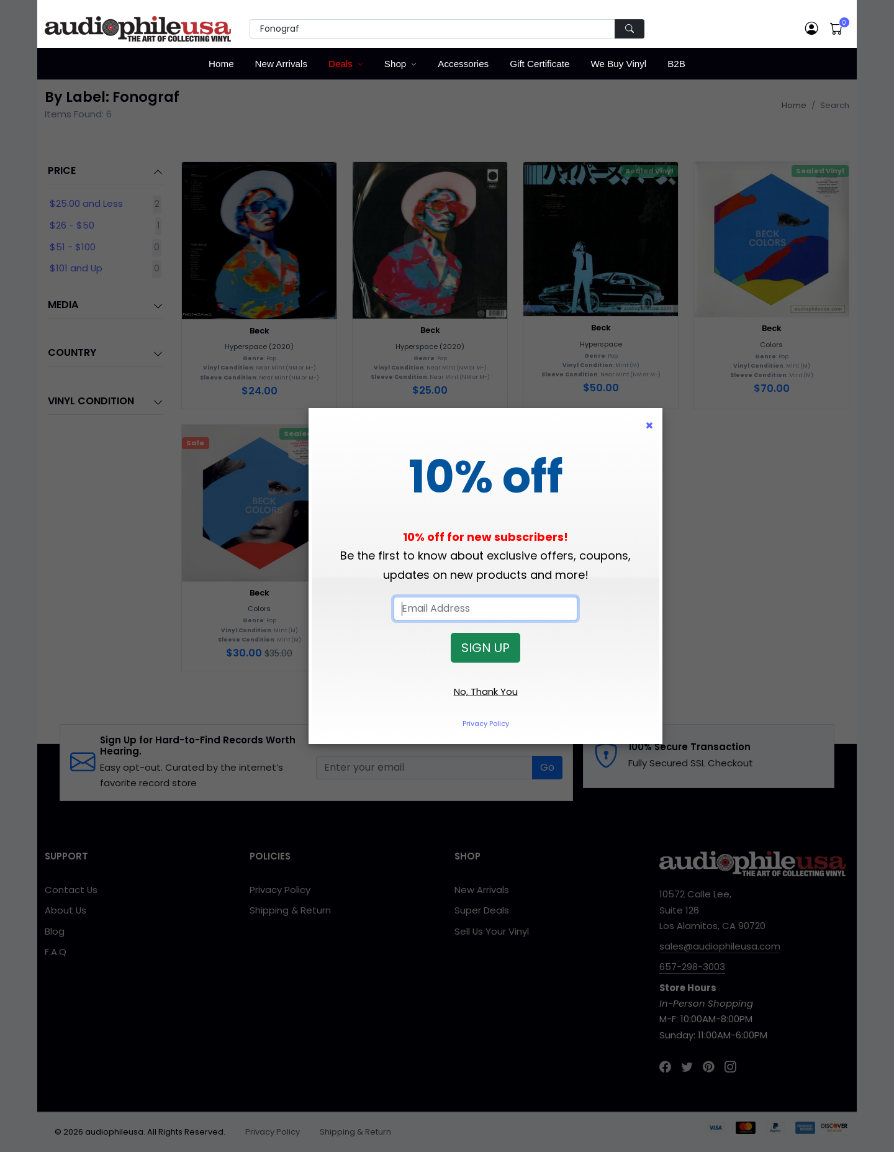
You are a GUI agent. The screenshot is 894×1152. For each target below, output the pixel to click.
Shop (395, 63)
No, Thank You (486, 691)
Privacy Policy (486, 723)
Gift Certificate (539, 63)
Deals (340, 63)
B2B (676, 63)
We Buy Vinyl (618, 63)
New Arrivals (281, 63)
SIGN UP (485, 647)
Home (221, 63)
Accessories (463, 63)
